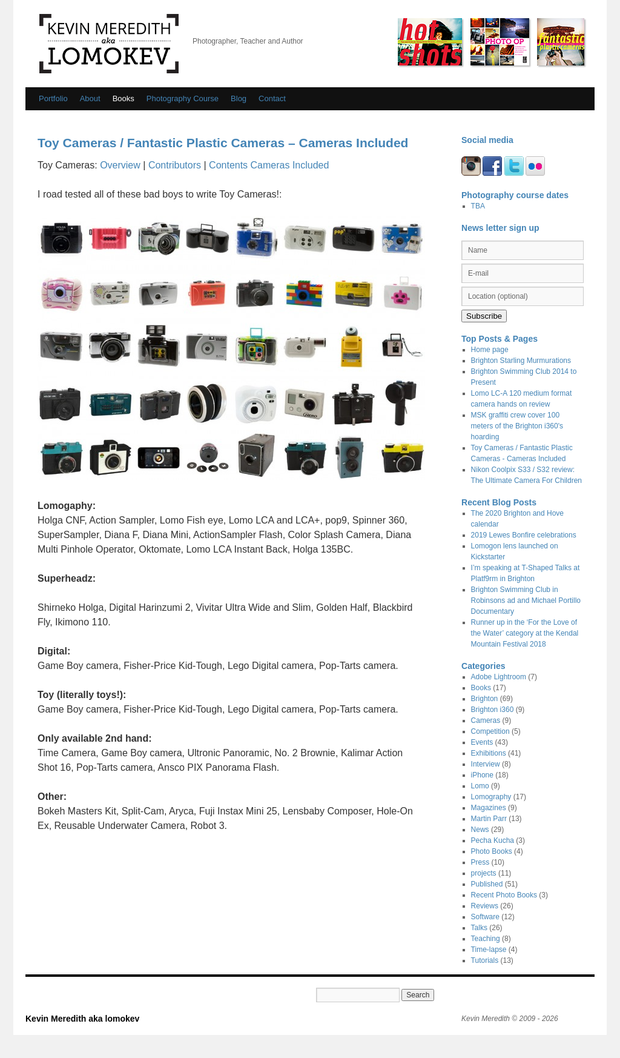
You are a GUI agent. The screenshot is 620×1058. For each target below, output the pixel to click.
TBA (478, 206)
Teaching (485, 938)
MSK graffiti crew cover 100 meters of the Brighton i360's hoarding (517, 426)
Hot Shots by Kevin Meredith (430, 41)
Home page (490, 349)
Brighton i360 (492, 709)
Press (480, 862)
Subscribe (484, 316)
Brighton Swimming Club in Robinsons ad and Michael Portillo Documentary (526, 600)
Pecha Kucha (492, 840)
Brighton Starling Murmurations (521, 360)
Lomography (491, 797)
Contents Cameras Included (269, 165)
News (480, 829)
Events (482, 742)
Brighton (484, 698)
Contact (272, 98)
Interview (485, 764)
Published (487, 884)
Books (123, 98)
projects (483, 873)
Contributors (174, 165)
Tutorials (485, 960)
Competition (490, 731)
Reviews (484, 906)
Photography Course (183, 98)
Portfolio (53, 98)
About (90, 98)
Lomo (480, 786)
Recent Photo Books (504, 895)
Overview (120, 165)
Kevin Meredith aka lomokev (109, 43)
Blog (238, 98)
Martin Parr (489, 818)
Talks (479, 927)
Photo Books (491, 851)
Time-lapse (489, 949)
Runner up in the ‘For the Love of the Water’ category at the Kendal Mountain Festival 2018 (525, 633)
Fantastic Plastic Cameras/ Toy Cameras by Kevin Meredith (560, 41)
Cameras (486, 720)
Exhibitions (488, 753)
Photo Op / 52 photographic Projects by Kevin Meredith (499, 41)
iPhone (482, 775)
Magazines (488, 807)
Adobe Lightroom (498, 677)
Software (485, 917)
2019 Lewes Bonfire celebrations (523, 535)
